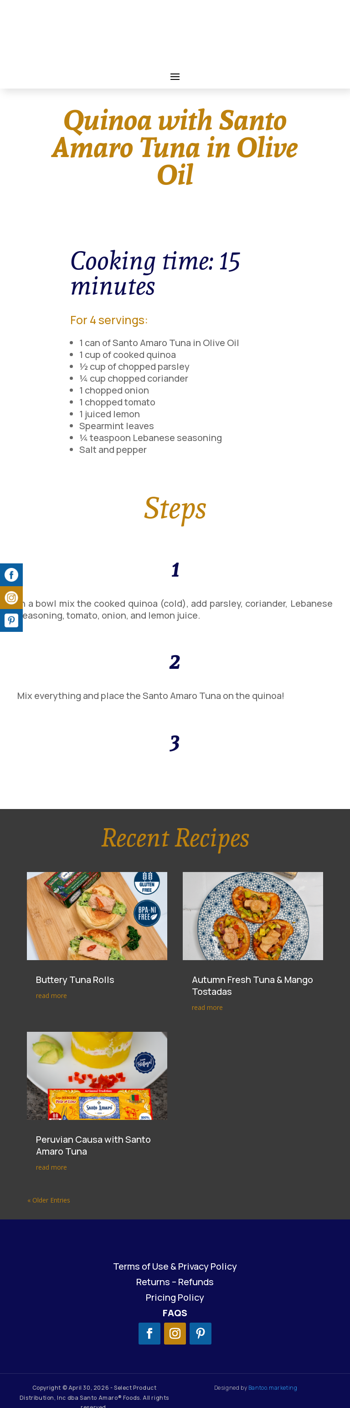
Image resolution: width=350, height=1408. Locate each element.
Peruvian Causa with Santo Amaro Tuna (93, 1127)
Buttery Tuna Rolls (75, 961)
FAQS (175, 1295)
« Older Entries (48, 1182)
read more (51, 977)
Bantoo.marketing (273, 1370)
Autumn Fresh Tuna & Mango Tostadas (252, 967)
